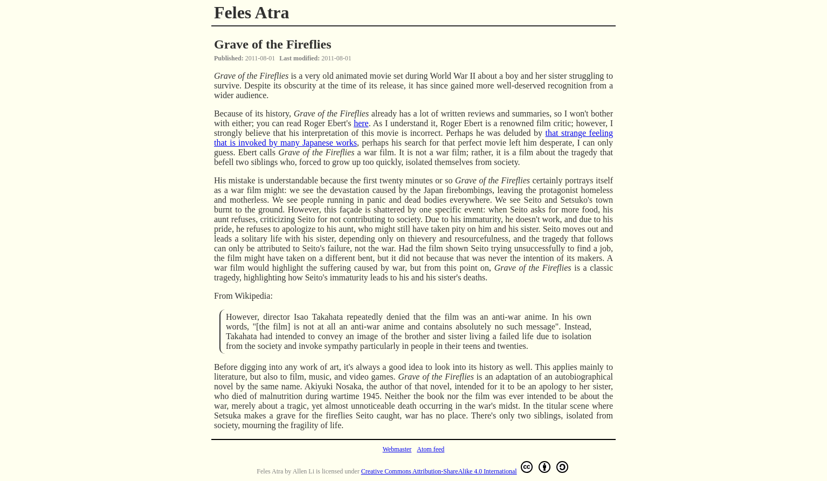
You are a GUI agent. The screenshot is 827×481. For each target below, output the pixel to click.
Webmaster (397, 449)
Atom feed (430, 449)
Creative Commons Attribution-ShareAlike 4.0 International (465, 467)
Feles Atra (252, 12)
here (361, 123)
